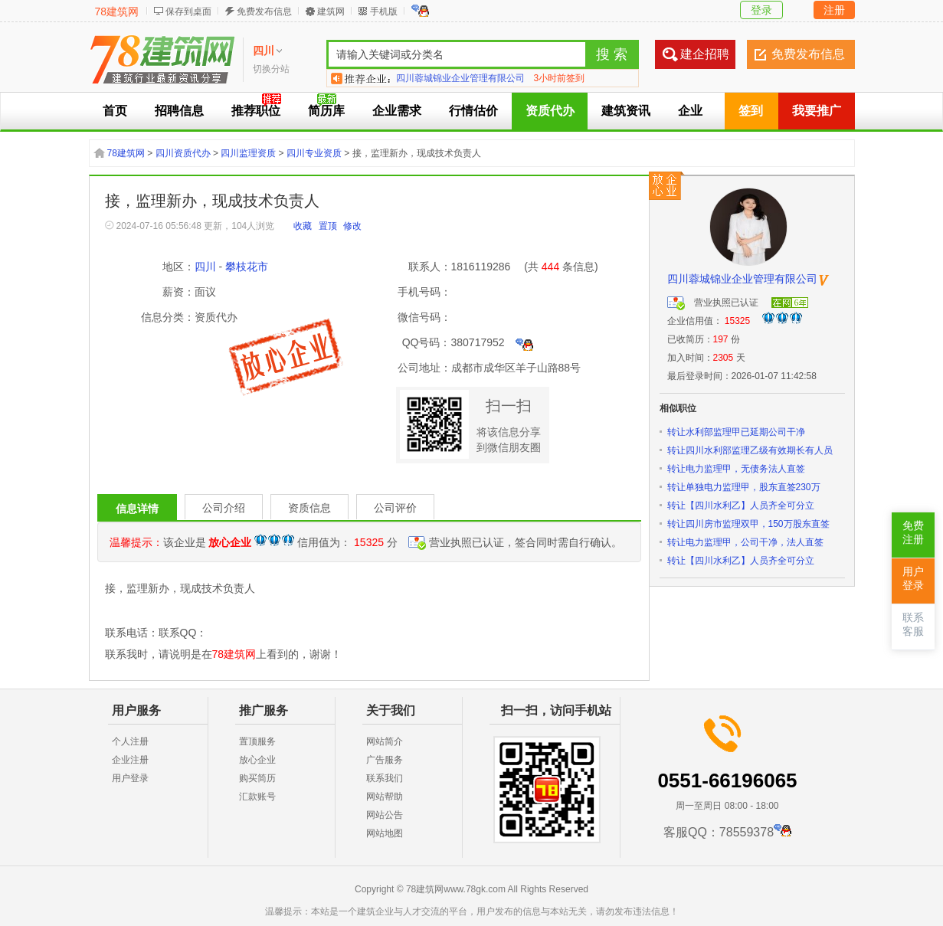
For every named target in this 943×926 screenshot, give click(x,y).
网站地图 (384, 833)
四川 (205, 266)
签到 (750, 110)
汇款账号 (257, 796)
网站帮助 (384, 796)
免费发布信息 (264, 11)
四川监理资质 (248, 153)
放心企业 (257, 759)
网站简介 (384, 741)
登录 (761, 10)
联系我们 (384, 778)
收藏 (302, 226)
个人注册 (130, 741)
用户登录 (130, 778)
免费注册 (913, 532)
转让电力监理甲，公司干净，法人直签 (745, 542)
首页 (115, 110)
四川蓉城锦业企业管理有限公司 (460, 78)
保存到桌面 (188, 11)
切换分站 (271, 69)
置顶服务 (257, 741)
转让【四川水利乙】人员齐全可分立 (740, 505)
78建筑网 (117, 11)
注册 (834, 10)
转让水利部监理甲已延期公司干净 (736, 432)
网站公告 (384, 815)
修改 (352, 226)
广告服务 (384, 759)
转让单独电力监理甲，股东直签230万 (743, 487)
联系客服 (913, 624)
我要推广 (816, 110)
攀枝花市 (246, 266)
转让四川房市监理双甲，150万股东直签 (748, 524)
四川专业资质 (314, 153)
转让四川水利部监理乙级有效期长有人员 (750, 450)
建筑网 (331, 11)
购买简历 (257, 778)
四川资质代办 (183, 153)
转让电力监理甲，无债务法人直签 (736, 468)
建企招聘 (704, 54)
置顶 (328, 226)
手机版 (384, 11)
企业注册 (130, 759)
